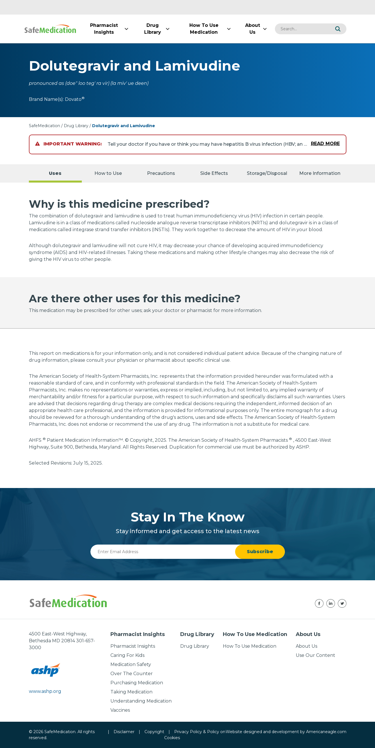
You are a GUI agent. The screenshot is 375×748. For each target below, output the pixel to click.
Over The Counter (131, 673)
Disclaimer (124, 731)
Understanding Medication (141, 701)
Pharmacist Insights (132, 646)
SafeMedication (44, 125)
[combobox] (302, 28)
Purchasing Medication (136, 682)
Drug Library (76, 125)
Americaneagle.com (326, 731)
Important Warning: (68, 144)
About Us (306, 646)
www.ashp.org (45, 691)
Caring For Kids (127, 655)
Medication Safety (130, 664)
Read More (325, 143)
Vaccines (120, 710)
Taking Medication (131, 692)
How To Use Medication (249, 646)
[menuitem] (104, 29)
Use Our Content (315, 655)
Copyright (154, 731)
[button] (337, 28)
